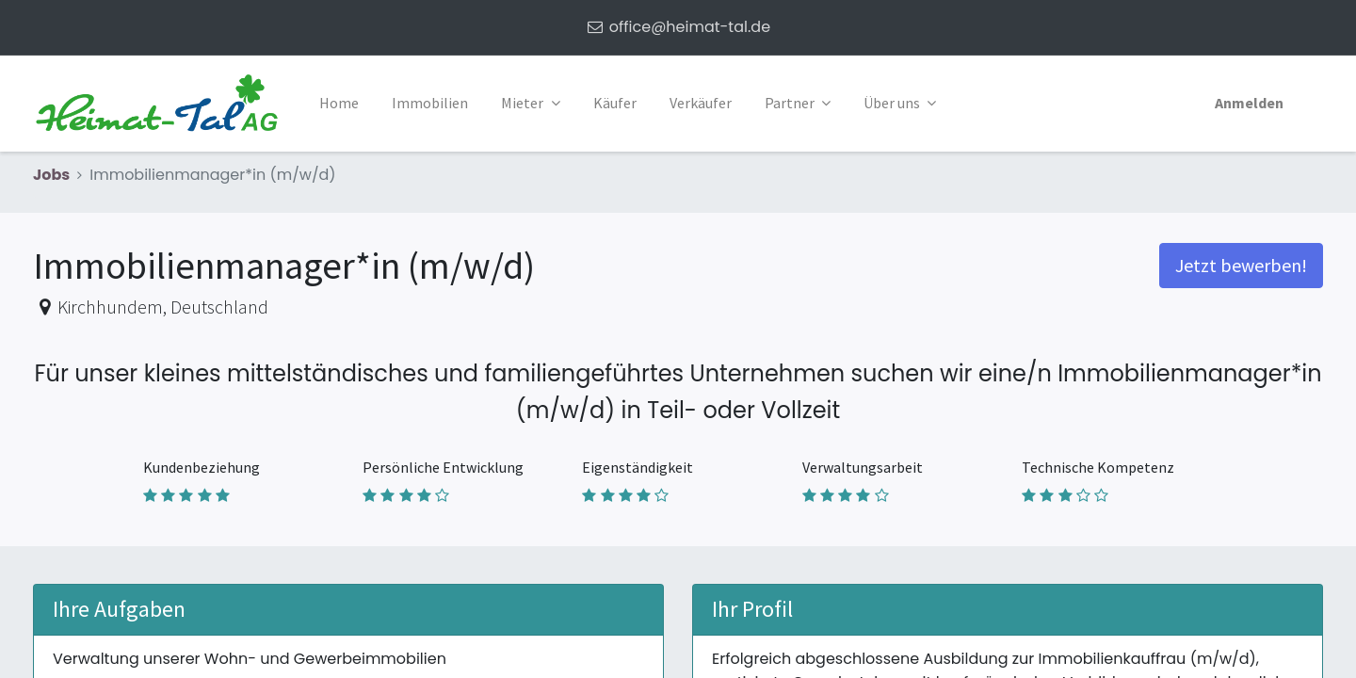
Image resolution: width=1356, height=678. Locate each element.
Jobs (51, 175)
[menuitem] (339, 103)
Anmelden (1249, 102)
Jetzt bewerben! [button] (1241, 265)
